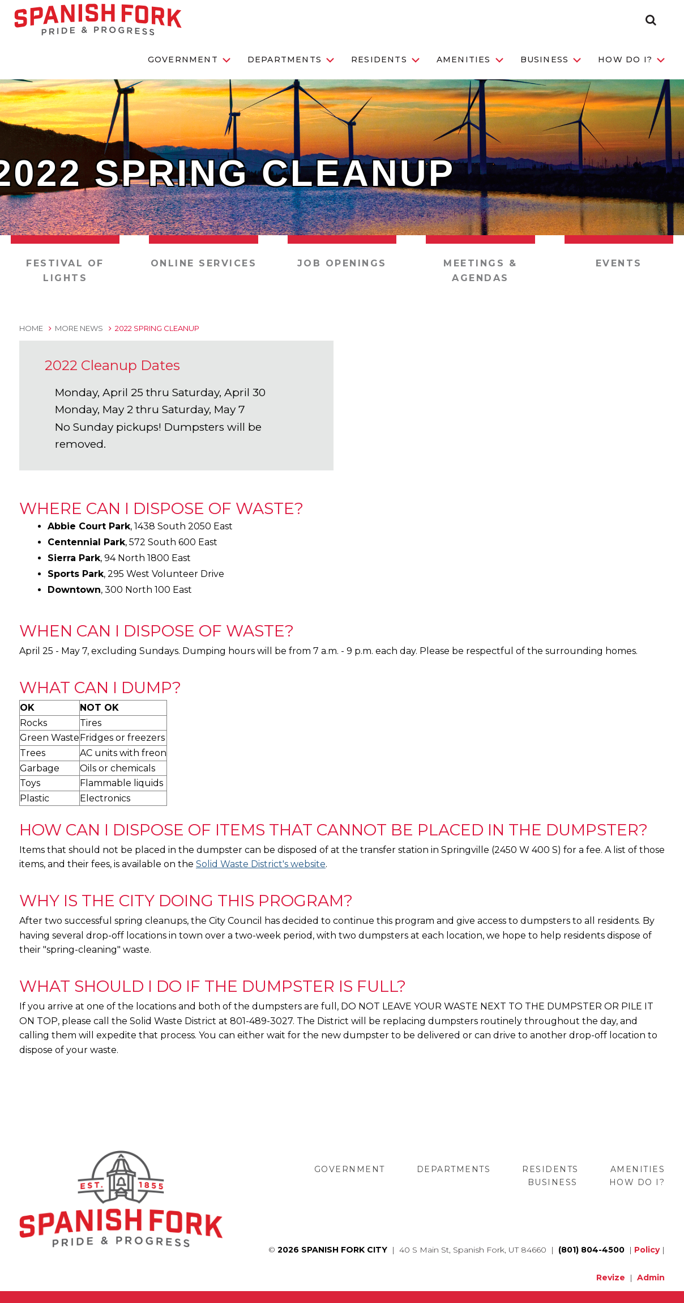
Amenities (470, 59)
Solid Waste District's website (261, 864)
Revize (610, 1277)
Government (189, 59)
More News (79, 328)
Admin (651, 1277)
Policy (647, 1250)
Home (31, 328)
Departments (290, 59)
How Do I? (631, 59)
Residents (385, 59)
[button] (651, 20)
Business (551, 59)
